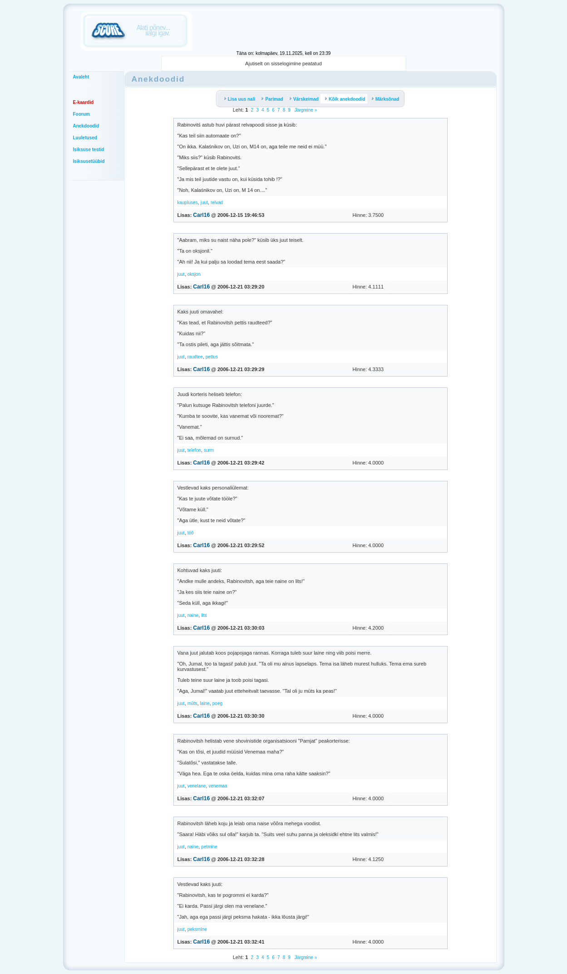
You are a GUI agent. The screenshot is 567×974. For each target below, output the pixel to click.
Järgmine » (305, 110)
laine (205, 703)
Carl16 (201, 215)
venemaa (217, 785)
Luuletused (85, 137)
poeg (217, 703)
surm (209, 450)
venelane (196, 785)
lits (204, 615)
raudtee (195, 356)
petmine (209, 846)
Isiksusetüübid (89, 161)
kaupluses (187, 202)
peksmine (197, 929)
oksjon (194, 274)
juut (204, 202)
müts (192, 703)
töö (190, 532)
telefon (194, 450)
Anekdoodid (86, 125)
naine (192, 615)
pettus (212, 356)
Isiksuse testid (88, 149)
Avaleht (81, 76)
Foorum (81, 114)
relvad (217, 202)
